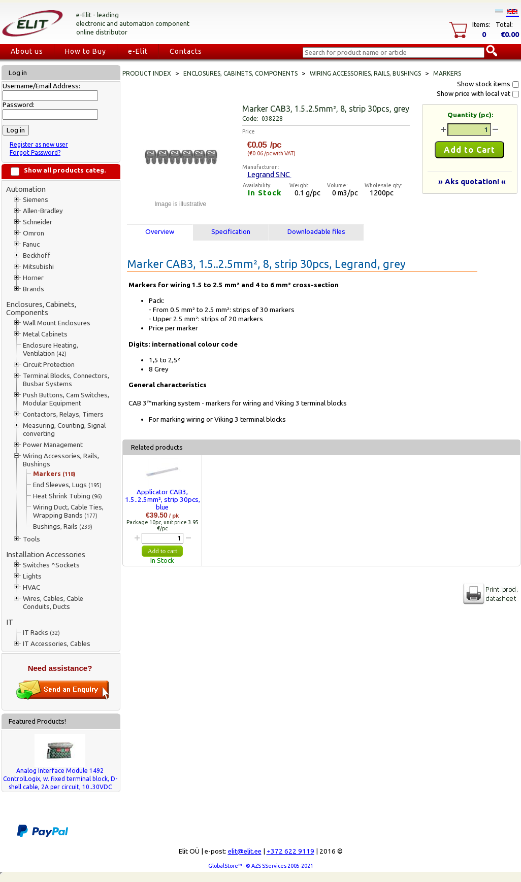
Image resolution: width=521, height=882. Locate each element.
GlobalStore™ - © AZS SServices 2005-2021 (260, 866)
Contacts (186, 51)
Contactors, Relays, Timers (63, 414)
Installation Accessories (45, 554)
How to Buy (85, 51)
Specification (230, 231)
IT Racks (41, 632)
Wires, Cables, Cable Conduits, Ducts (53, 602)
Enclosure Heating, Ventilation (50, 349)
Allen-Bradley (43, 211)
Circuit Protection (49, 364)
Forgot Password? (35, 152)
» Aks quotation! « (472, 181)
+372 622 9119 (290, 851)
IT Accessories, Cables (56, 644)
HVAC (31, 587)
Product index (146, 73)
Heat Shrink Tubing (67, 496)
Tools (31, 539)
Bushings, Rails (62, 526)
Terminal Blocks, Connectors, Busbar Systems (66, 380)
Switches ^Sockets (51, 565)
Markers (54, 474)
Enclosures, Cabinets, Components (41, 308)
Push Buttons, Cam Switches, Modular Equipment (66, 399)
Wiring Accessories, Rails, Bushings (61, 460)
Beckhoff (36, 255)
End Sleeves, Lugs (67, 485)
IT (9, 622)
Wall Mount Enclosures (56, 323)
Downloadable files (316, 231)
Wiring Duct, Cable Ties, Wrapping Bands (68, 511)
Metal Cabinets (45, 334)
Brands (33, 289)
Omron (33, 233)
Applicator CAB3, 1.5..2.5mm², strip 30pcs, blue (162, 499)
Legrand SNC (269, 174)
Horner (33, 278)
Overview (159, 231)
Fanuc (31, 244)
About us (27, 51)
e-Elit (138, 51)
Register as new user (39, 144)
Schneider (37, 222)
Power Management (53, 445)
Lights (32, 576)
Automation (26, 189)
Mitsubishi (38, 266)
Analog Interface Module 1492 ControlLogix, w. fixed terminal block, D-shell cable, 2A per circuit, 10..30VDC (60, 778)
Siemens (35, 199)
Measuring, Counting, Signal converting (64, 429)
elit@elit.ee (245, 851)
